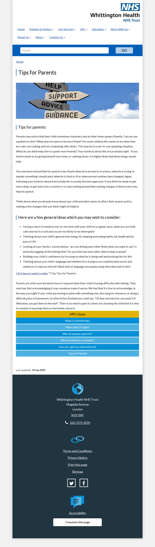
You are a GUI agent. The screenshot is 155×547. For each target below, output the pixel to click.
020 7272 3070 (80, 423)
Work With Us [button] (120, 29)
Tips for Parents (77, 353)
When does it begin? (77, 327)
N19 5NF (77, 415)
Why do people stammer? (77, 333)
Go (124, 50)
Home (21, 29)
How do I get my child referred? (77, 346)
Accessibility (77, 513)
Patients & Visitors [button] (41, 29)
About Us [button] (24, 37)
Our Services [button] (67, 29)
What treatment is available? (77, 340)
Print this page (77, 465)
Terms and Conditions (77, 451)
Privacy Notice (78, 458)
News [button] (40, 37)
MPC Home (77, 314)
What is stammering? (77, 320)
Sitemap (77, 471)
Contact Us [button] (57, 37)
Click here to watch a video (32, 273)
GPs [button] (83, 29)
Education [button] (99, 29)
